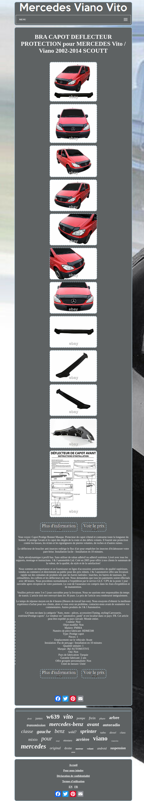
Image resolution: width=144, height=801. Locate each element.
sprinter (88, 731)
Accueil (73, 765)
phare (102, 718)
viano (100, 738)
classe (27, 731)
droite (68, 748)
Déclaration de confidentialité (73, 776)
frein (92, 718)
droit (29, 718)
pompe (81, 718)
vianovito (114, 741)
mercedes (33, 746)
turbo (103, 732)
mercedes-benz (66, 724)
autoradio (111, 724)
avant (93, 724)
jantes (39, 718)
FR (76, 786)
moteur (79, 748)
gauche (44, 731)
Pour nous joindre (73, 770)
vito (68, 716)
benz (59, 731)
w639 (53, 716)
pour (46, 738)
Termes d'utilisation (73, 781)
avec (73, 752)
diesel (113, 732)
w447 (72, 732)
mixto (33, 739)
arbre (114, 717)
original (55, 748)
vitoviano (67, 740)
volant (90, 748)
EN (70, 786)
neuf (57, 741)
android (101, 748)
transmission (36, 725)
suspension (118, 748)
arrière (82, 739)
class (122, 732)
